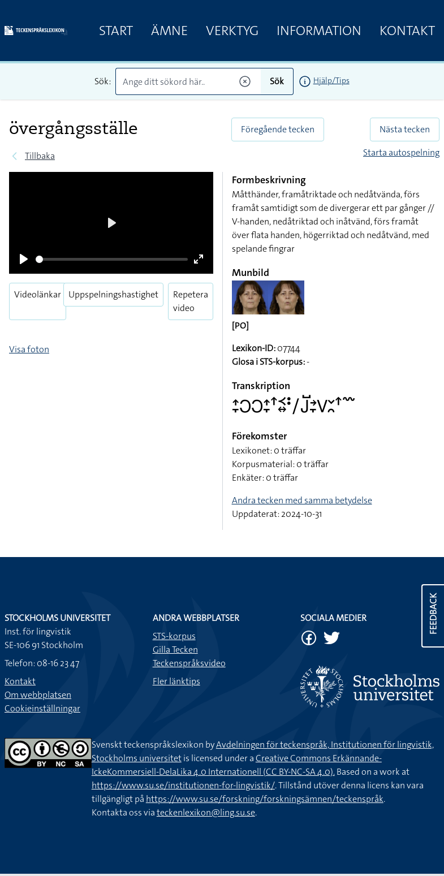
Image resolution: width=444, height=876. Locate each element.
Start (116, 30)
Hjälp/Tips (331, 80)
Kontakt (407, 30)
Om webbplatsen (38, 695)
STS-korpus (174, 636)
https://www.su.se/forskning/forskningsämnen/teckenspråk (264, 799)
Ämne (169, 30)
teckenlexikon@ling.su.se (206, 812)
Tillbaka (40, 156)
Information (319, 30)
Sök (277, 81)
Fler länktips (176, 681)
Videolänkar (37, 294)
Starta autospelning (401, 152)
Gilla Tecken (175, 649)
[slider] (112, 259)
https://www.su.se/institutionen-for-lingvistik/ (183, 785)
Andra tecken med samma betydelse (302, 500)
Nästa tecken (405, 129)
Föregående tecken (277, 129)
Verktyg (232, 30)
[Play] (24, 259)
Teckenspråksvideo (189, 663)
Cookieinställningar (42, 708)
